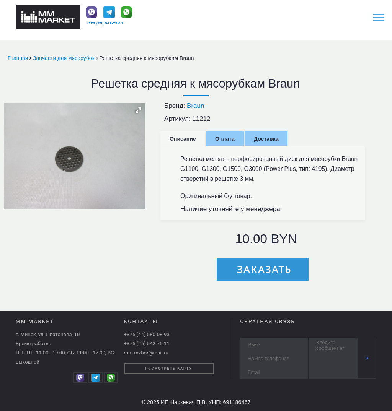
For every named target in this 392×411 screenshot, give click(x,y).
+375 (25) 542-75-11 (104, 23)
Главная (18, 58)
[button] (138, 110)
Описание (183, 139)
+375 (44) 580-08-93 (147, 334)
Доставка (266, 139)
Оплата (225, 139)
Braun (195, 105)
